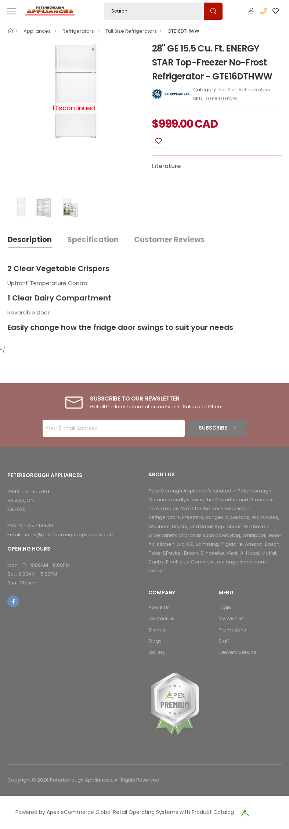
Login (224, 607)
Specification (93, 239)
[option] (74, 91)
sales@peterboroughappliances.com (69, 534)
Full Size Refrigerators (131, 31)
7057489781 (39, 525)
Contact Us (161, 618)
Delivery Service (237, 652)
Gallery (156, 652)
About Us (159, 607)
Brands (156, 629)
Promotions (232, 629)
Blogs (155, 640)
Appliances (38, 31)
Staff (223, 640)
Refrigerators (78, 31)
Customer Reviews (169, 239)
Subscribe (213, 427)
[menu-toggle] (11, 11)
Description (30, 239)
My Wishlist (231, 618)
